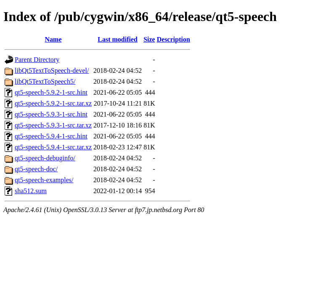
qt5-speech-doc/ (36, 169)
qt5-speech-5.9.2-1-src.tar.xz (53, 103)
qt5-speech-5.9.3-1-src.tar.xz (53, 125)
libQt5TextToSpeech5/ (45, 81)
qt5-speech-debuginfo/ (45, 158)
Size (149, 39)
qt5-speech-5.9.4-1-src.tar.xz (53, 147)
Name (53, 39)
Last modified (118, 39)
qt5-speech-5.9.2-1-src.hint (51, 92)
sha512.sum (31, 190)
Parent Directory (37, 59)
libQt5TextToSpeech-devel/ (52, 70)
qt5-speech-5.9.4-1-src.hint (51, 136)
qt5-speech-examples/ (44, 179)
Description (173, 39)
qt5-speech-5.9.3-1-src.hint (51, 114)
